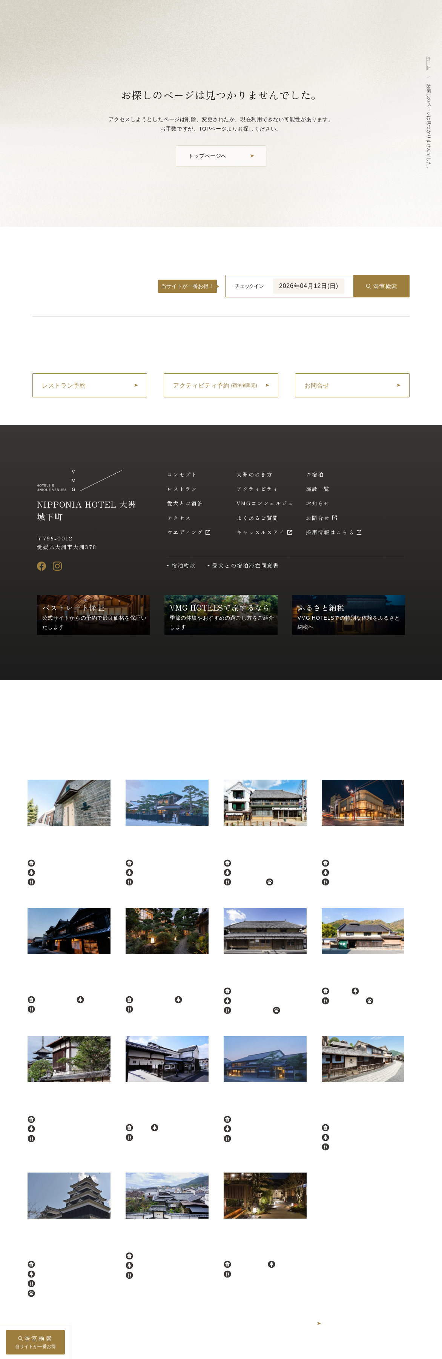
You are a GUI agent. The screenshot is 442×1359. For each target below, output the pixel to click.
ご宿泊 (315, 474)
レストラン (182, 489)
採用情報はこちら (330, 532)
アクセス (179, 518)
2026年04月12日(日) (308, 286)
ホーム (428, 63)
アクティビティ (257, 489)
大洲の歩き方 (254, 474)
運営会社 (316, 1347)
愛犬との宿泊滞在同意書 (245, 565)
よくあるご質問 (257, 518)
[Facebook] (41, 566)
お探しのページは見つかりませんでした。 (428, 127)
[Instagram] (57, 566)
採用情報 (349, 1347)
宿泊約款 (184, 565)
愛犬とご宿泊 (185, 503)
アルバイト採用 (389, 1347)
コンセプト (182, 474)
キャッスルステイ (260, 532)
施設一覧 (318, 489)
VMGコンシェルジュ (265, 503)
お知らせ (318, 503)
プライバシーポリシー (269, 1347)
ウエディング (185, 532)
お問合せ (318, 518)
